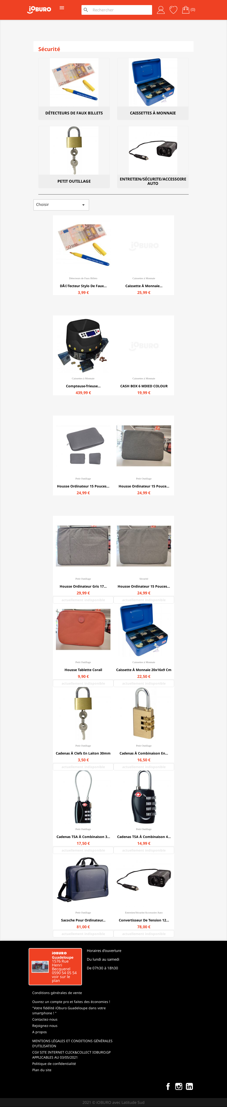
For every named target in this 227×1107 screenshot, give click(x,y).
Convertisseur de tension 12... (144, 920)
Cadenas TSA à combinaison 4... (144, 836)
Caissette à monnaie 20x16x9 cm (143, 669)
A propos (39, 1032)
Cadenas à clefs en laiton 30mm (83, 753)
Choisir (61, 205)
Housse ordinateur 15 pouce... (144, 486)
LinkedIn (189, 1086)
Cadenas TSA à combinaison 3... (83, 836)
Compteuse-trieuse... (83, 386)
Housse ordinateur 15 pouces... (83, 486)
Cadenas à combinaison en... (144, 753)
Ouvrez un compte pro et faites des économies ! (71, 1001)
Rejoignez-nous (44, 1025)
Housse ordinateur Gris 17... (83, 586)
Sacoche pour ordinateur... (83, 920)
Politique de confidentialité (54, 1063)
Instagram (179, 1086)
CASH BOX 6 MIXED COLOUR (144, 386)
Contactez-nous (44, 1019)
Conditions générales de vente (57, 992)
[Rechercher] (121, 10)
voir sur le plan (61, 978)
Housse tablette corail (83, 669)
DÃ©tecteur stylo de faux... (83, 286)
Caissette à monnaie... (143, 286)
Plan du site (41, 1070)
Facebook (168, 1086)
